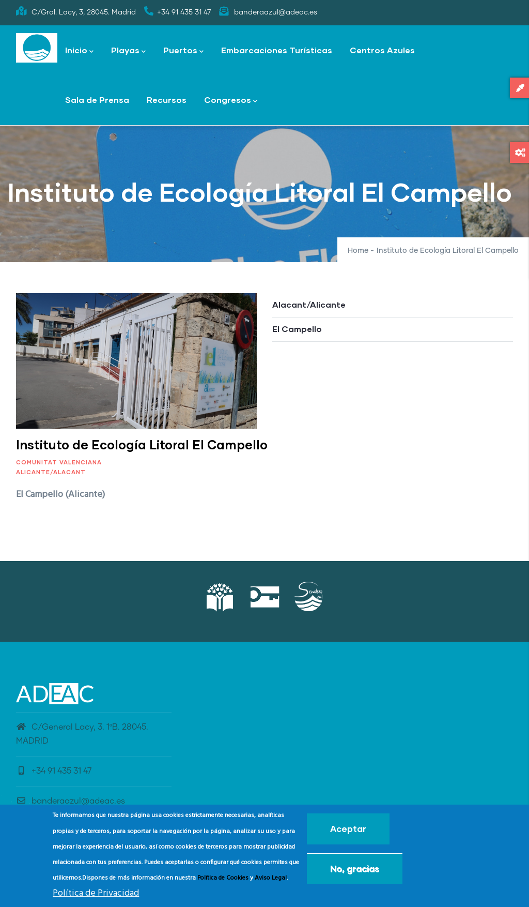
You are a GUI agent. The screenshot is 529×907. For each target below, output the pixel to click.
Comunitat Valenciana (59, 462)
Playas (128, 51)
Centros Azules (382, 50)
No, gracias (354, 868)
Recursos (166, 99)
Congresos (230, 101)
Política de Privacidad (96, 893)
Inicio (79, 51)
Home (358, 250)
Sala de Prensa (97, 99)
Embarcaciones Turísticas (276, 50)
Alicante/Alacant (51, 471)
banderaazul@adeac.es (70, 801)
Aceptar (348, 828)
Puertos (183, 51)
